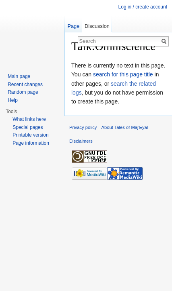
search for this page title (123, 74)
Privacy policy (83, 127)
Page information (30, 143)
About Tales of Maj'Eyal (125, 127)
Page (73, 26)
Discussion (97, 26)
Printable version (30, 135)
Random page (23, 92)
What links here (29, 119)
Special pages (27, 127)
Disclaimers (81, 141)
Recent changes (25, 84)
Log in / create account (142, 7)
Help (13, 100)
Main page (19, 76)
